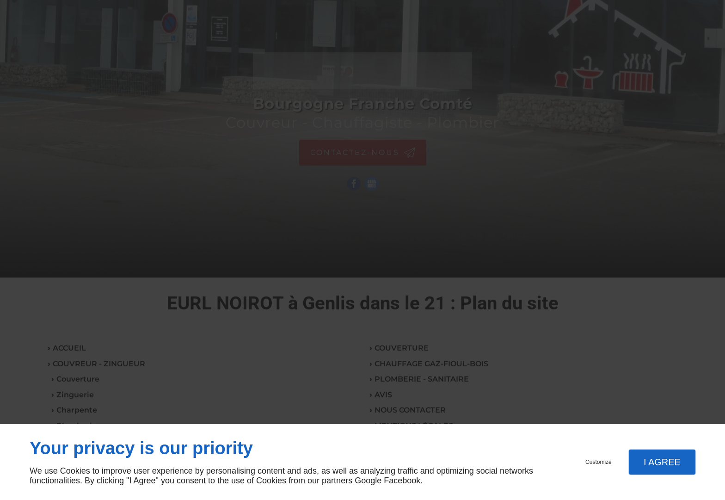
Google (368, 480)
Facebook (402, 480)
